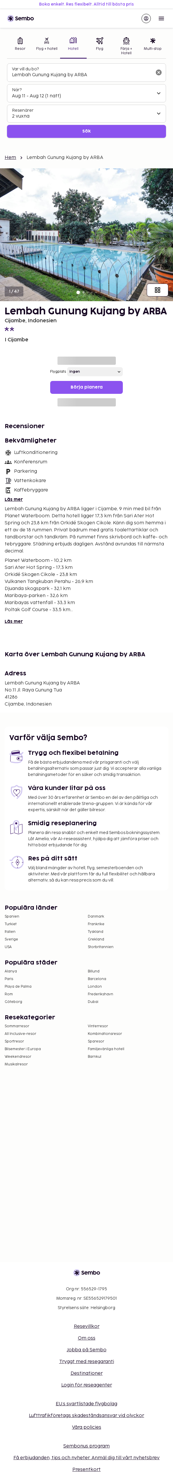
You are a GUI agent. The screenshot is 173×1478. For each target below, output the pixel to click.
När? (17, 89)
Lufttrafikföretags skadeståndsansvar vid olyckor (86, 1415)
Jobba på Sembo (86, 1350)
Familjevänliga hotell (106, 1049)
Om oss (86, 1338)
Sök (86, 131)
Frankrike (96, 924)
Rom (9, 994)
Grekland (96, 939)
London (95, 986)
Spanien (12, 916)
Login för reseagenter (86, 1385)
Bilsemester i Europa (23, 1049)
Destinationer (87, 1373)
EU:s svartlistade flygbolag (86, 1404)
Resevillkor (86, 1326)
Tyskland (95, 932)
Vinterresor (98, 1026)
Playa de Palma (18, 986)
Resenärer (23, 110)
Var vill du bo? (25, 69)
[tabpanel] (86, 100)
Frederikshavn (100, 994)
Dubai (93, 1002)
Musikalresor (16, 1064)
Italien (10, 932)
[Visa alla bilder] (157, 290)
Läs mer (14, 499)
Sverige (11, 939)
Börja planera (87, 387)
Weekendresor (18, 1057)
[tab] (20, 47)
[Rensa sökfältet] (158, 72)
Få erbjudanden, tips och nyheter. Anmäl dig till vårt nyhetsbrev (86, 1458)
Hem (10, 157)
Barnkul (94, 1057)
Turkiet (11, 924)
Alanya (11, 971)
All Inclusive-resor (20, 1034)
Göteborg (13, 1002)
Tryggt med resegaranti (86, 1362)
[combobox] (82, 75)
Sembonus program (86, 1446)
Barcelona (97, 979)
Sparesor (96, 1041)
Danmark (96, 916)
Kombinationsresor (105, 1034)
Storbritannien (100, 947)
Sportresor (14, 1041)
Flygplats (58, 372)
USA (8, 947)
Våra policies (86, 1427)
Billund (93, 971)
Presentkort (86, 1469)
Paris (9, 979)
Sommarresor (17, 1026)
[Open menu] (161, 18)
